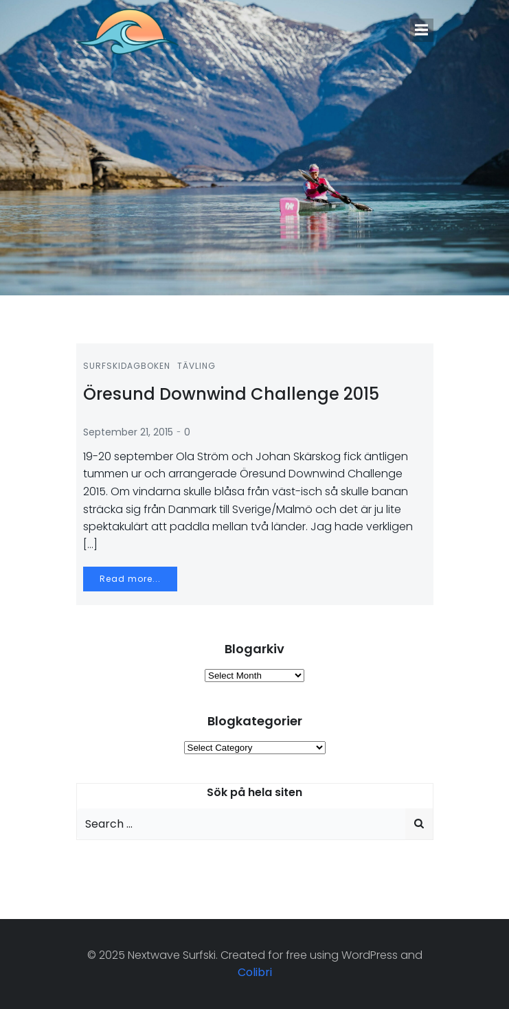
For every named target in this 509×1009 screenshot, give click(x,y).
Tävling (196, 366)
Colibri (255, 972)
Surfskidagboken (126, 366)
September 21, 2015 (128, 432)
